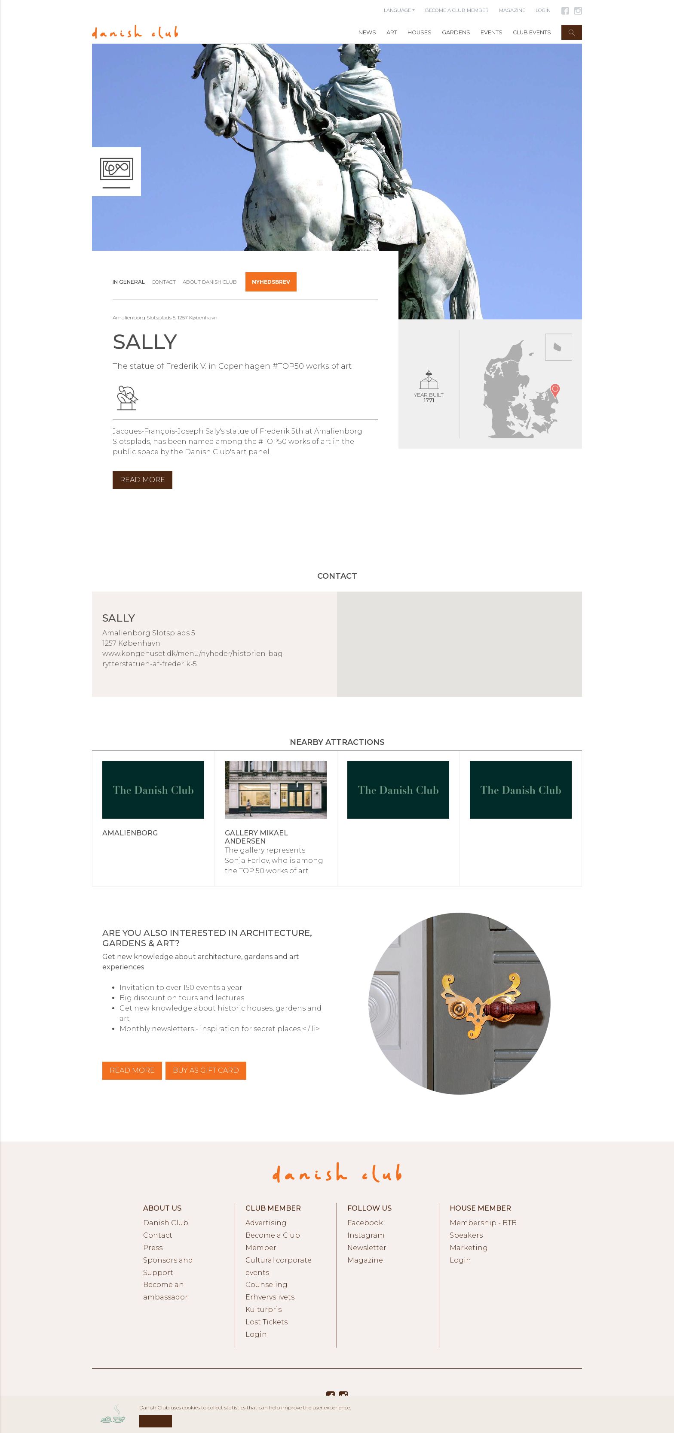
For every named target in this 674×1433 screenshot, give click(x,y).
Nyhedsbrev (271, 282)
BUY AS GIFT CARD (206, 1070)
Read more (132, 1070)
